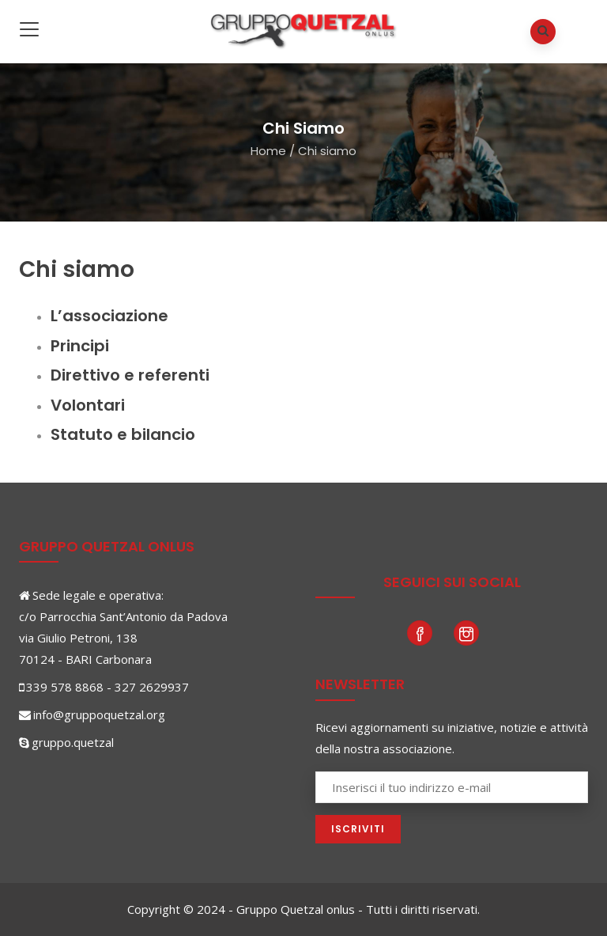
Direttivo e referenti (130, 375)
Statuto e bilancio (123, 434)
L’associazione (109, 316)
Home (268, 150)
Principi (80, 346)
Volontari (88, 405)
